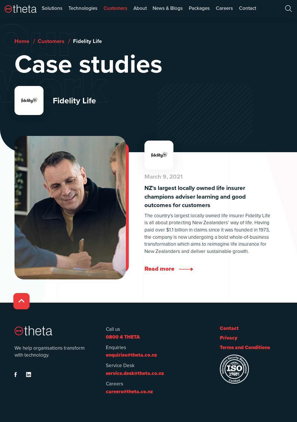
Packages (199, 8)
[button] (288, 8)
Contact (247, 8)
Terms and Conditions (245, 347)
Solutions (52, 8)
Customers (115, 8)
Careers (224, 8)
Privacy (228, 338)
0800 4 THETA (123, 337)
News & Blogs (168, 8)
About (140, 8)
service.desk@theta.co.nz (135, 373)
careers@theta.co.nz (129, 391)
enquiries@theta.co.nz (131, 355)
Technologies (82, 8)
